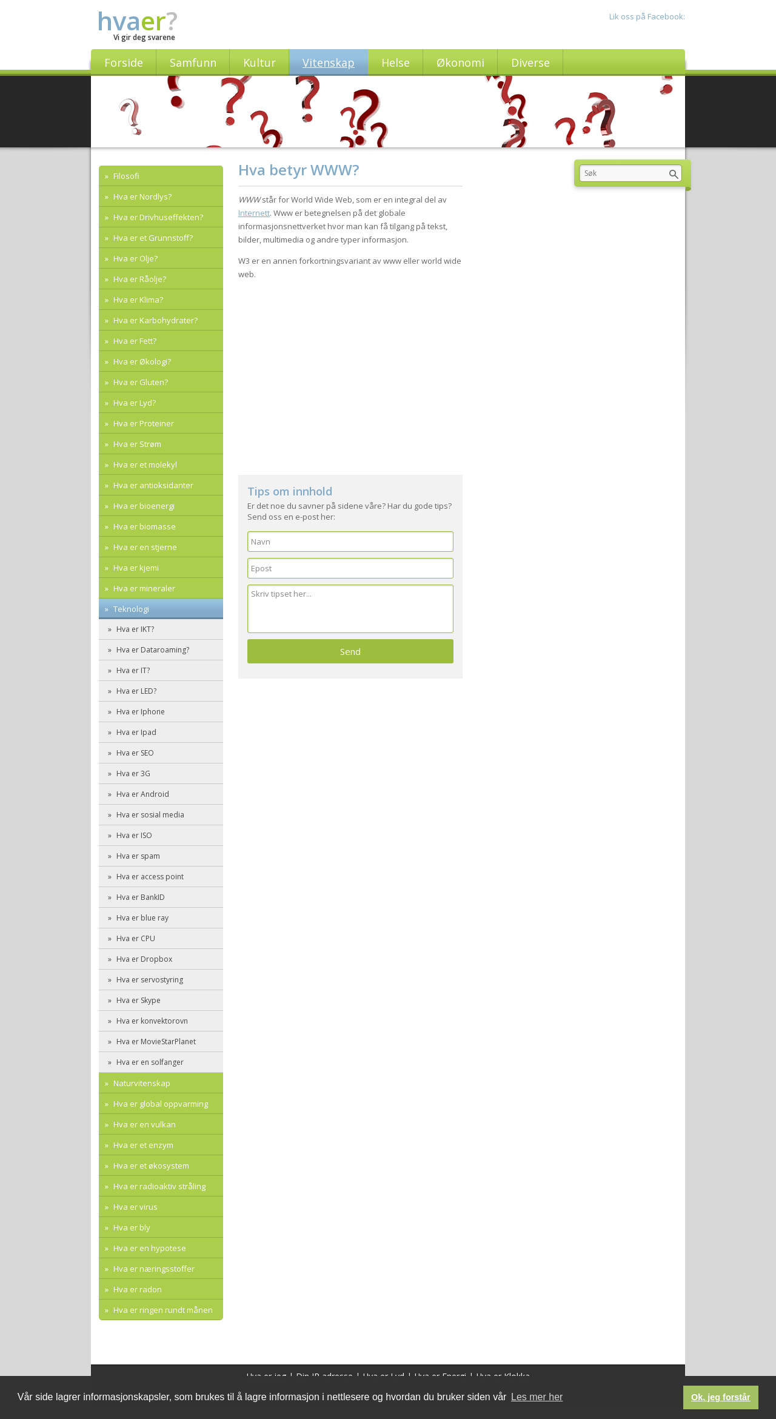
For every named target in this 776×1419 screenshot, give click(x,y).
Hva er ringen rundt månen (162, 1309)
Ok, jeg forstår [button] (721, 1397)
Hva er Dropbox (143, 959)
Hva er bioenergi (143, 505)
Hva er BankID (140, 897)
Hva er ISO (133, 835)
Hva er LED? (135, 691)
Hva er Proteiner (143, 423)
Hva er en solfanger (149, 1062)
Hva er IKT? (134, 629)
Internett (254, 212)
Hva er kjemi (135, 567)
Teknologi (130, 608)
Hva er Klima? (137, 299)
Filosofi (125, 175)
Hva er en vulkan (144, 1124)
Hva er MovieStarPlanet (155, 1041)
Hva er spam (137, 856)
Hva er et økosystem (150, 1165)
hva (137, 20)
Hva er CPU (135, 938)
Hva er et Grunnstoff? (152, 237)
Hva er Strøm (136, 443)
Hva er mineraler (143, 588)
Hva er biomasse (144, 526)
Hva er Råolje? (139, 278)
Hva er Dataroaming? (152, 650)
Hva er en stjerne (144, 547)
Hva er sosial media (149, 815)
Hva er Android (142, 794)
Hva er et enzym (142, 1144)
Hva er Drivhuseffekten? (157, 217)
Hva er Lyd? (134, 402)
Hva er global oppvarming (160, 1103)
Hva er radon (137, 1289)
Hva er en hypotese (149, 1248)
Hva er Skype (138, 1000)
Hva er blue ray (142, 918)
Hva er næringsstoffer (153, 1268)
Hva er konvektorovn (151, 1021)
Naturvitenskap (141, 1083)
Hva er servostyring (149, 980)
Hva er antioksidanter (152, 485)
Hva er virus (135, 1206)
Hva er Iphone (140, 711)
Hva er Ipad (135, 732)
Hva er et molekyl (144, 464)
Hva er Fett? (134, 340)
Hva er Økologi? (141, 361)
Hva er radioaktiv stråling (159, 1186)
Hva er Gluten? (140, 382)
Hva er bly (131, 1227)
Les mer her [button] (537, 1397)
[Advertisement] (350, 372)
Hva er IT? (132, 670)
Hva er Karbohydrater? (155, 320)
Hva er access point (149, 876)
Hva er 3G (132, 773)
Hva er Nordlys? (142, 196)
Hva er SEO (134, 753)
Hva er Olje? (135, 258)
